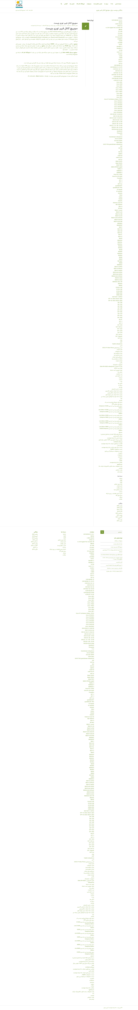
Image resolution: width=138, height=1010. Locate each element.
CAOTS (120, 60)
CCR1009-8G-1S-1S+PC (116, 67)
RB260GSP (119, 225)
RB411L (120, 235)
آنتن (121, 346)
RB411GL (120, 233)
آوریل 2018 (119, 508)
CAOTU (120, 61)
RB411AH (119, 229)
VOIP (121, 480)
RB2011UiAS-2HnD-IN (116, 218)
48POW (120, 29)
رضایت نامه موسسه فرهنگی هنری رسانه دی (111, 396)
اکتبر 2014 (119, 511)
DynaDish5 (119, 131)
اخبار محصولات (118, 351)
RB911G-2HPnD (118, 267)
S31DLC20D (119, 291)
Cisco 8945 (119, 95)
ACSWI (120, 41)
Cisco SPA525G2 (118, 112)
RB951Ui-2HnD (118, 280)
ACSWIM (120, 43)
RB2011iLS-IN (118, 216)
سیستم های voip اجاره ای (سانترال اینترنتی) (111, 434)
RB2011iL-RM (118, 214)
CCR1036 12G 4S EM (117, 75)
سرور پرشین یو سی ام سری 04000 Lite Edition (110, 421)
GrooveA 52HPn (118, 141)
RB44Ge (120, 248)
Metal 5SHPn (119, 163)
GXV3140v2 (119, 142)
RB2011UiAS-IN (118, 220)
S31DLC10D (119, 289)
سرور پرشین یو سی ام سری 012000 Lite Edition (110, 410)
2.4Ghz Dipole (118, 24)
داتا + (121, 381)
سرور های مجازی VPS (117, 404)
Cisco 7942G (119, 88)
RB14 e (120, 206)
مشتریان (120, 457)
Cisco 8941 (119, 93)
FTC (121, 135)
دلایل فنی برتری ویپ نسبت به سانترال (114, 568)
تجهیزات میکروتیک (117, 364)
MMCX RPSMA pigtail (116, 167)
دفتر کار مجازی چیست (117, 543)
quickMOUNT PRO (117, 187)
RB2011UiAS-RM (118, 221)
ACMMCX (119, 39)
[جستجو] (61, 4)
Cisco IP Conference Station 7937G (113, 99)
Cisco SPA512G (118, 108)
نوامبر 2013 (119, 515)
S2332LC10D (119, 287)
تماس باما (120, 372)
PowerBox (119, 178)
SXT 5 (120, 323)
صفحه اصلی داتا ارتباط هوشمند (114, 438)
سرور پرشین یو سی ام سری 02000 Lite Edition (110, 415)
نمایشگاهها (119, 464)
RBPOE (120, 285)
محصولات (120, 455)
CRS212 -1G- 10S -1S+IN (115, 125)
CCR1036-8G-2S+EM (117, 78)
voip (121, 340)
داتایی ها (120, 383)
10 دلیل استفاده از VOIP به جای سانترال (114, 571)
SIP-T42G (119, 316)
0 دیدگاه (69, 25)
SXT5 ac (120, 338)
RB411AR (120, 231)
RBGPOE (120, 284)
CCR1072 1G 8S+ (117, 80)
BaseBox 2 (119, 46)
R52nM (120, 199)
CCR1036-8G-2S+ (117, 77)
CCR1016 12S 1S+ (117, 69)
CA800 (120, 58)
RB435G (120, 246)
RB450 (120, 250)
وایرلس (120, 468)
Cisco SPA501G (118, 101)
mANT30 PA (119, 157)
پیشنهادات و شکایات (118, 540)
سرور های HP (48, 25)
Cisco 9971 (119, 97)
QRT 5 (120, 182)
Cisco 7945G (119, 90)
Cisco (37, 76)
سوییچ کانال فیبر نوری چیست (66, 23)
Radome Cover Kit (117, 203)
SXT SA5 (119, 332)
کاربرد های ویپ (119, 562)
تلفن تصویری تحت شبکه (116, 370)
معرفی (120, 459)
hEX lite (120, 152)
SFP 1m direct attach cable (115, 299)
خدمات (120, 380)
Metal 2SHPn (119, 161)
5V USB (120, 31)
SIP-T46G (119, 317)
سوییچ (74, 28)
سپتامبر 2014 (119, 513)
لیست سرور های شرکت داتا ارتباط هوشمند (112, 447)
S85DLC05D (119, 295)
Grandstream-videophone (115, 137)
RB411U (120, 236)
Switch (52, 44)
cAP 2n (120, 63)
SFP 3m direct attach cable (115, 300)
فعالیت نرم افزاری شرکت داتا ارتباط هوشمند (111, 444)
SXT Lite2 (119, 329)
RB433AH (119, 240)
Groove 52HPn (118, 139)
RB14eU (120, 208)
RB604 (120, 259)
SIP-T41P (120, 314)
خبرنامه (120, 378)
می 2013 (120, 519)
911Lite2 (120, 33)
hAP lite (120, 148)
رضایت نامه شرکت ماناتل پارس (115, 393)
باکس (121, 363)
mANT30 (120, 156)
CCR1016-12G (118, 71)
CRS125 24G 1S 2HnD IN (116, 118)
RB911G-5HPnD (118, 270)
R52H (121, 195)
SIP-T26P (120, 306)
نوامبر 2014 (119, 509)
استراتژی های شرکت (117, 357)
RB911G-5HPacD (118, 268)
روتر (69, 46)
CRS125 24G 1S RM (117, 122)
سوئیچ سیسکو (73, 52)
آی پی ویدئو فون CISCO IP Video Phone (112, 348)
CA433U (120, 54)
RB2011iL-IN (119, 212)
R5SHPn (120, 201)
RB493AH (119, 253)
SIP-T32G (119, 310)
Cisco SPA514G (118, 110)
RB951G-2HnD (118, 278)
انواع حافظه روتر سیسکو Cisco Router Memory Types (111, 554)
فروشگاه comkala (118, 442)
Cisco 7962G (119, 92)
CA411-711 (119, 52)
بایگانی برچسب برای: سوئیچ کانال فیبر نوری (109, 10)
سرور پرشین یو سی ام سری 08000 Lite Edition (110, 427)
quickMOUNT (118, 186)
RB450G (120, 251)
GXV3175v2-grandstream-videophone (112, 144)
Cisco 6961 (119, 86)
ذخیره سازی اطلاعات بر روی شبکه (58, 25)
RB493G (120, 255)
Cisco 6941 (119, 82)
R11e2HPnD (119, 191)
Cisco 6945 (119, 84)
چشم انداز (119, 472)
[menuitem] (118, 4)
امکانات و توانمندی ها (117, 359)
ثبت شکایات (119, 374)
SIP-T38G (119, 312)
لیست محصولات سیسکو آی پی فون (113, 451)
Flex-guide (119, 133)
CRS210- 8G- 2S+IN (117, 124)
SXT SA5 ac (119, 334)
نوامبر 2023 (119, 506)
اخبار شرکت (119, 349)
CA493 (120, 56)
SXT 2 (120, 321)
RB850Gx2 (119, 265)
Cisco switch (66, 52)
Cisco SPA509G (118, 107)
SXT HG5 (119, 325)
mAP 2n (120, 159)
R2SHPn (120, 193)
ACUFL (120, 44)
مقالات (43, 25)
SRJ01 (120, 319)
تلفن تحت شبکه (118, 368)
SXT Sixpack (118, 336)
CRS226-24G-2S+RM (117, 129)
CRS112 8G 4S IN (117, 116)
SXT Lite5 (119, 331)
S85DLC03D (119, 293)
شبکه (121, 497)
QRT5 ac (120, 184)
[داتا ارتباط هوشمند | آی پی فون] (19, 4)
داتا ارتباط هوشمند (34, 25)
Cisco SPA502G (118, 103)
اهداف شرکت (119, 361)
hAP (121, 146)
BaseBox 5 (119, 48)
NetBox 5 (120, 169)
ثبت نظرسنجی (118, 376)
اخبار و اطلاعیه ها (118, 353)
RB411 (120, 227)
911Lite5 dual (118, 37)
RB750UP (120, 261)
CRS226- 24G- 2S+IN (117, 127)
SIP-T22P (120, 304)
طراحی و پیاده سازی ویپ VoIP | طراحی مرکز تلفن (110, 440)
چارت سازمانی (119, 470)
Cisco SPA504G (118, 105)
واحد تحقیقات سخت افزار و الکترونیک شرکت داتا (110, 466)
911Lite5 (120, 35)
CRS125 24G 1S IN (117, 120)
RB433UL (120, 244)
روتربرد (120, 400)
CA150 (120, 50)
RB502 (120, 257)
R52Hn (120, 197)
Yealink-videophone (117, 344)
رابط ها (120, 387)
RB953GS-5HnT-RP (117, 282)
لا (26, 52)
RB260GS (119, 223)
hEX (121, 150)
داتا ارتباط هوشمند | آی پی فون (110, 1007)
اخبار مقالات (119, 488)
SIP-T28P (120, 308)
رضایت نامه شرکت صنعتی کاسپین (113, 391)
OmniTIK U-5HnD (118, 174)
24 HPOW (119, 26)
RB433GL (120, 242)
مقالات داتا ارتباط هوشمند (116, 462)
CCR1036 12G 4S (118, 73)
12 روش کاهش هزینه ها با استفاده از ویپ (114, 565)
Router (66, 46)
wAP (121, 342)
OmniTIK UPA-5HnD (117, 176)
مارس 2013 (119, 521)
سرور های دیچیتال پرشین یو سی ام (113, 402)
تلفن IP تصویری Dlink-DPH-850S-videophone (111, 366)
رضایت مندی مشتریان (117, 389)
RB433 (120, 238)
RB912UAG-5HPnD (117, 274)
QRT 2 (120, 180)
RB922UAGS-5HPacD (117, 276)
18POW (120, 22)
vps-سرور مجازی (118, 484)
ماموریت (120, 453)
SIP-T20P (120, 302)
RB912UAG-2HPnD (117, 272)
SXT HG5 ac (119, 327)
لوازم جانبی (119, 445)
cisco (120, 478)
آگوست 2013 (119, 517)
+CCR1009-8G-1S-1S (117, 20)
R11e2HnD (119, 189)
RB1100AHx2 (119, 204)
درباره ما (120, 385)
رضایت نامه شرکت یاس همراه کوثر (114, 395)
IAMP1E (120, 154)
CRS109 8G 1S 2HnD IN (116, 114)
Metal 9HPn (119, 165)
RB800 (120, 263)
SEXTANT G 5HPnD (117, 297)
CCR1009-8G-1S (118, 65)
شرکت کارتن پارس (117, 436)
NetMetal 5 (119, 171)
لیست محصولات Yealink (116, 449)
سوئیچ (76, 44)
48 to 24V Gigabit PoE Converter (114, 28)
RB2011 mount (118, 210)
